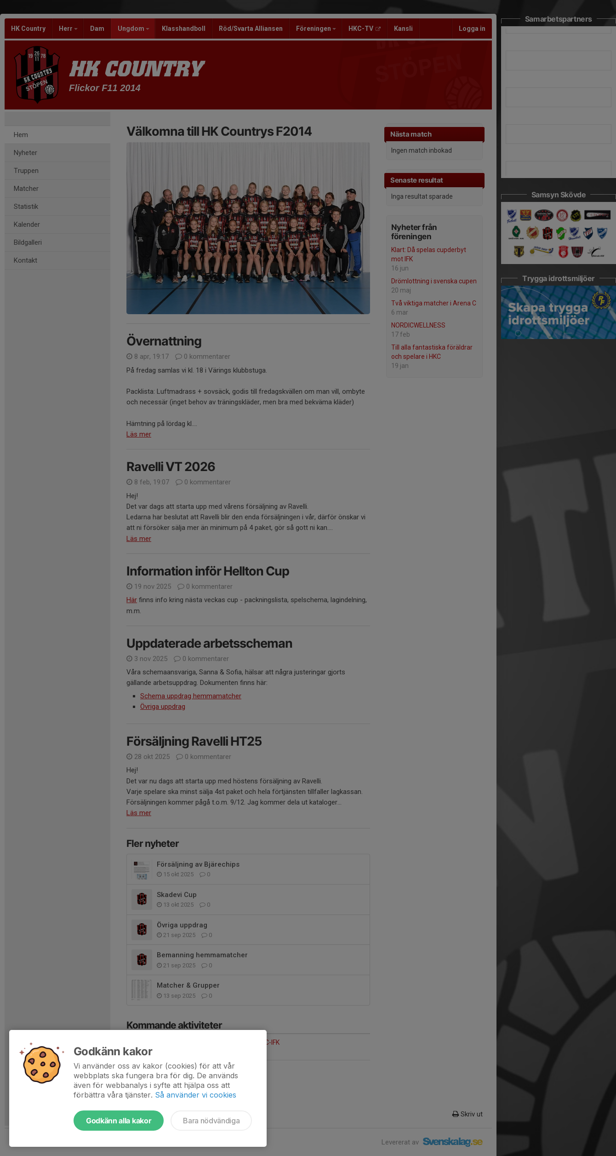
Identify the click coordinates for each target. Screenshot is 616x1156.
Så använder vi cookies (195, 1094)
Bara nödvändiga (211, 1120)
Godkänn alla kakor (118, 1120)
